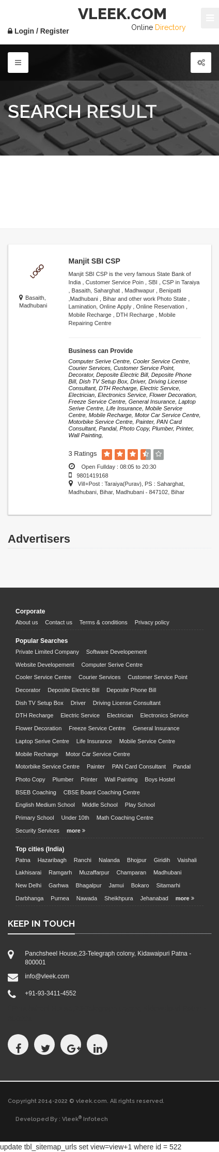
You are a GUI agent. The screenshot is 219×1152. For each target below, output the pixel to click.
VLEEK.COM (122, 14)
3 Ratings (83, 453)
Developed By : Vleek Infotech (61, 1119)
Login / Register (38, 31)
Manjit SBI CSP (94, 261)
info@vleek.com (47, 976)
